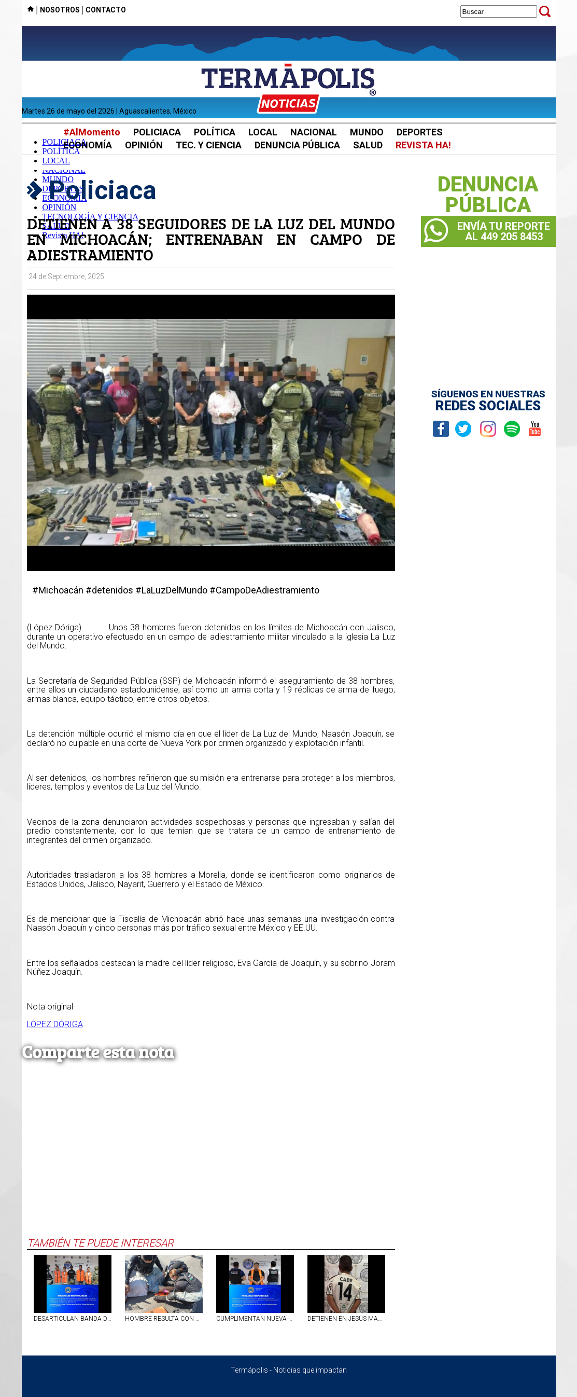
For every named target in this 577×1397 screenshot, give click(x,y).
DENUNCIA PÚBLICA (297, 145)
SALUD (368, 145)
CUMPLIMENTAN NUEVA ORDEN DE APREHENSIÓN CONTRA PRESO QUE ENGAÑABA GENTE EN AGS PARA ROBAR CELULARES (255, 1318)
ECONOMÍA (87, 145)
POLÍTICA (214, 132)
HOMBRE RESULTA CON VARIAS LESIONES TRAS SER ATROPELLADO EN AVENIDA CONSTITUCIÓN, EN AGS (164, 1318)
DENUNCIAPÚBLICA (488, 195)
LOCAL (262, 132)
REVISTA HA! (423, 145)
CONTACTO (106, 10)
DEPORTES (420, 132)
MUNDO (367, 132)
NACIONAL (313, 132)
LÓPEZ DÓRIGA (55, 1024)
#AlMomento (91, 132)
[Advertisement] (211, 1159)
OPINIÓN (144, 145)
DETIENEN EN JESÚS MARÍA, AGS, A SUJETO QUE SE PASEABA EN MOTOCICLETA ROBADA (346, 1318)
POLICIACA (157, 132)
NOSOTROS (60, 10)
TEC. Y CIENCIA (209, 145)
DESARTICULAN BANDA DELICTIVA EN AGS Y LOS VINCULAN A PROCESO (72, 1318)
